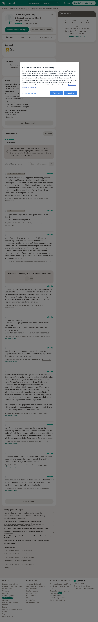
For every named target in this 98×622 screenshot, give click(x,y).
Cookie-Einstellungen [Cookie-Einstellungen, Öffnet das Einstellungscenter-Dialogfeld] (29, 93)
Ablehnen (56, 93)
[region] (49, 79)
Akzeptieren (71, 93)
